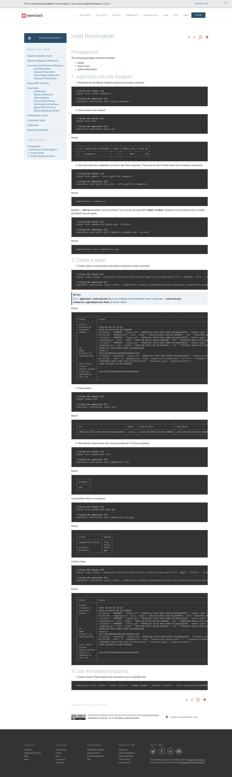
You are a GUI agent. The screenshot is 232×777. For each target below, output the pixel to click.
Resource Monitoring (44, 101)
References (33, 125)
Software (85, 15)
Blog (166, 15)
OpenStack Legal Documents (126, 718)
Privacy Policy (124, 759)
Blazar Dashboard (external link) (50, 110)
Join (186, 15)
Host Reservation (42, 68)
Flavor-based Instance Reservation (51, 75)
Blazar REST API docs (38, 83)
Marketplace (151, 15)
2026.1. (107, 3)
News (26, 759)
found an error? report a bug (181, 716)
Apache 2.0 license (196, 760)
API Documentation (95, 756)
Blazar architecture (43, 94)
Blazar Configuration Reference (42, 60)
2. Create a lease (35, 153)
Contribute (60, 763)
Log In (198, 15)
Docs (175, 15)
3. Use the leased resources (41, 156)
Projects (27, 750)
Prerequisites (34, 146)
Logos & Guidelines (126, 753)
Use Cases (101, 15)
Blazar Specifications (37, 130)
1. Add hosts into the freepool (42, 149)
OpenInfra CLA (124, 763)
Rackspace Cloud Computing (192, 762)
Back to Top (201, 3)
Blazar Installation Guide (39, 56)
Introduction (40, 91)
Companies (60, 759)
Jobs (58, 756)
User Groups (61, 750)
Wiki (89, 759)
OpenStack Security (32, 753)
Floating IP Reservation (45, 78)
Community (132, 15)
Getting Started (93, 753)
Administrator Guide (37, 115)
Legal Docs (123, 750)
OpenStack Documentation (51, 38)
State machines (41, 97)
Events (116, 15)
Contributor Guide (36, 120)
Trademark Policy (125, 756)
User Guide (32, 88)
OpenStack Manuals (95, 750)
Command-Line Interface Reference (45, 65)
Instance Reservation (44, 72)
